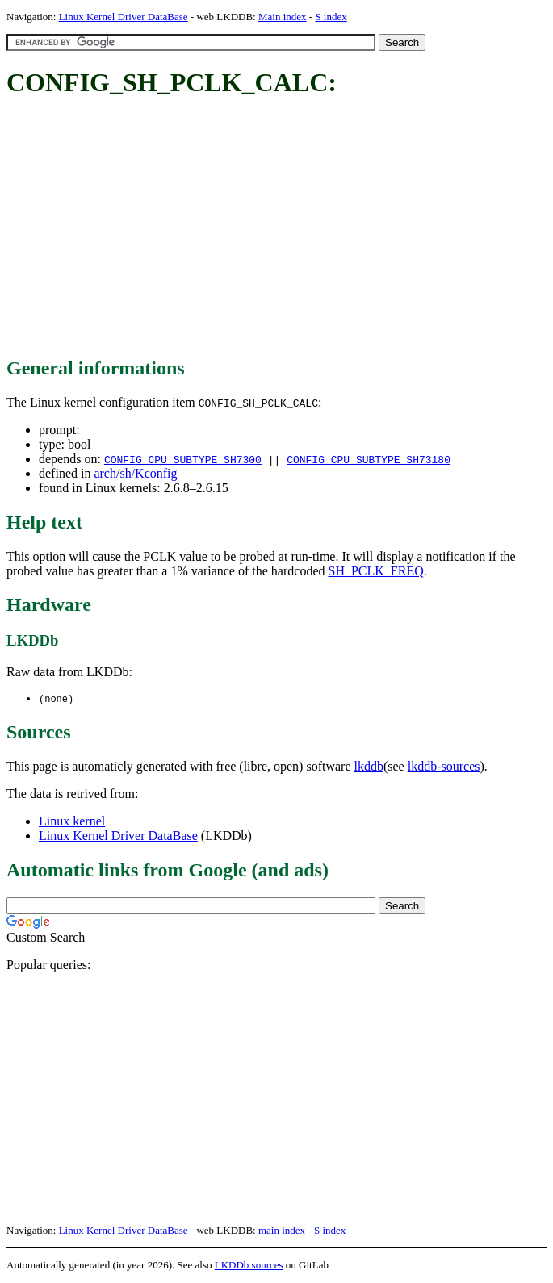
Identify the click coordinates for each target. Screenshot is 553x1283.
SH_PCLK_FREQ (375, 571)
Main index (282, 16)
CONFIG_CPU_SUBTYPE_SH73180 (368, 459)
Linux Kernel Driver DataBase (123, 16)
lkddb (368, 767)
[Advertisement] (279, 228)
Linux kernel (72, 822)
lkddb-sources (444, 767)
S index (330, 16)
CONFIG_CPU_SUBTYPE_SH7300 (183, 459)
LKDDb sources (249, 1266)
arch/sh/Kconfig (135, 473)
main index (281, 1231)
